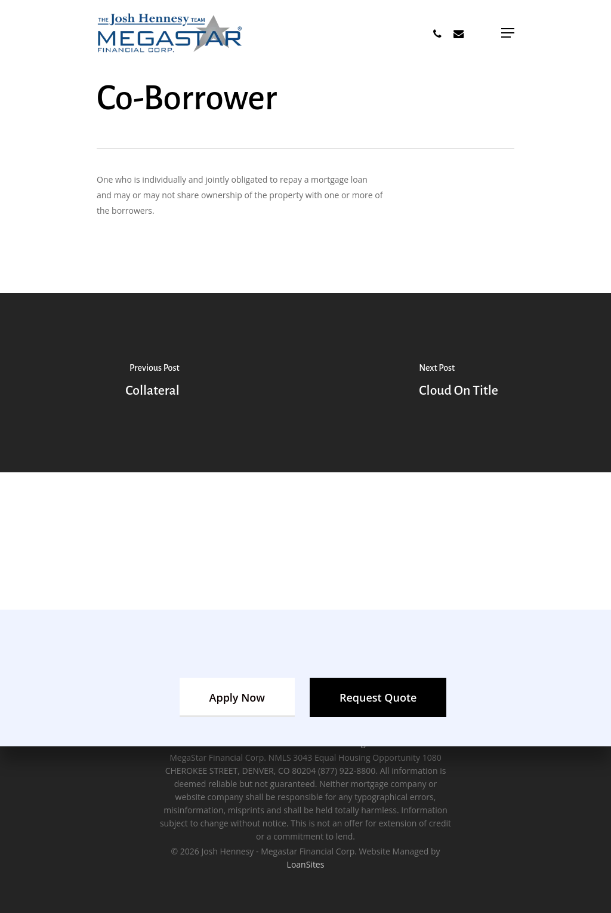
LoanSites (306, 864)
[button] (507, 33)
